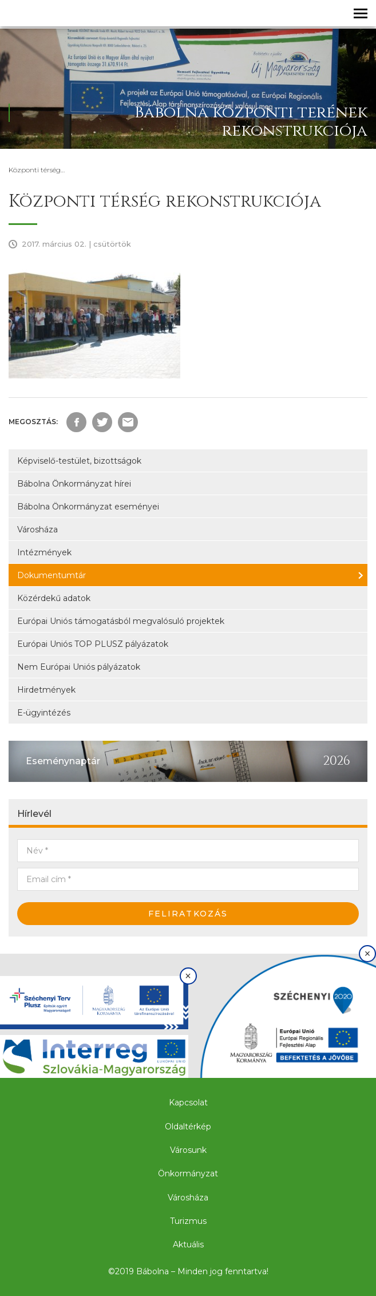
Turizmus (188, 1221)
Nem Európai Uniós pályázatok (78, 667)
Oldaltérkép (188, 1126)
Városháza (37, 529)
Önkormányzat (188, 1173)
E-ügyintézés (43, 713)
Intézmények (44, 552)
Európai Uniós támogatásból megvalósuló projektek (120, 621)
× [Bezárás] (188, 976)
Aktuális (188, 1244)
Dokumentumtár (51, 575)
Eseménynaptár (63, 761)
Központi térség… (37, 169)
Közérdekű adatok (53, 598)
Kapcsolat (188, 1102)
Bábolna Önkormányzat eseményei (88, 506)
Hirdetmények (46, 690)
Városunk (188, 1150)
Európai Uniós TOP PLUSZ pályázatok (92, 644)
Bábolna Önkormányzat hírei (74, 484)
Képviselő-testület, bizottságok (79, 461)
